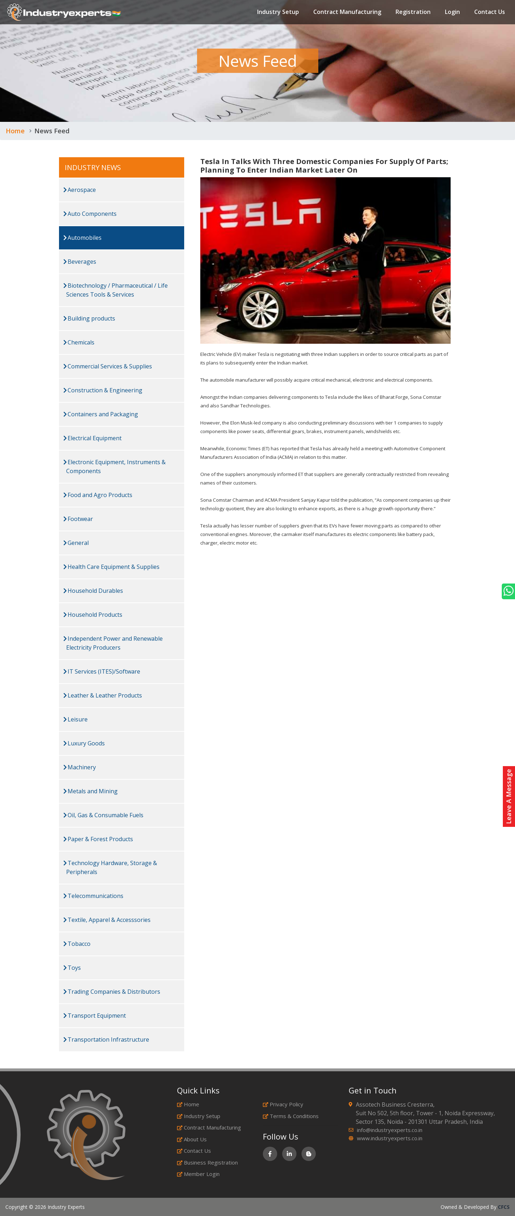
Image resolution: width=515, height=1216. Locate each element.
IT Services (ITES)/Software (101, 671)
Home (15, 130)
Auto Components (90, 214)
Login (452, 12)
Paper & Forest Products (98, 839)
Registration (413, 12)
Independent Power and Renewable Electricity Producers (113, 643)
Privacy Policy (283, 1104)
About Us (192, 1139)
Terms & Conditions (291, 1116)
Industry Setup (278, 12)
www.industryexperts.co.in (389, 1138)
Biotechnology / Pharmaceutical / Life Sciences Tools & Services (115, 290)
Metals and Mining (90, 791)
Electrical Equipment (92, 438)
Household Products (92, 615)
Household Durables (93, 591)
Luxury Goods (84, 743)
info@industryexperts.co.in (389, 1129)
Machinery (79, 767)
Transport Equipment (94, 1015)
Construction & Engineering (102, 390)
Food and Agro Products (97, 495)
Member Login (198, 1173)
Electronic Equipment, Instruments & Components (114, 466)
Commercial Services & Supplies (107, 366)
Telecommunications (93, 896)
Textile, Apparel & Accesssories (107, 920)
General (76, 543)
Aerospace (79, 190)
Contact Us (489, 12)
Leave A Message (508, 796)
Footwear (78, 519)
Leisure (75, 719)
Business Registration (207, 1162)
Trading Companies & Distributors (111, 992)
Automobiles (82, 238)
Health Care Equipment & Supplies (111, 567)
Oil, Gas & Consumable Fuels (103, 815)
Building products (89, 318)
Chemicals (78, 342)
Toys (72, 968)
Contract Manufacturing (347, 12)
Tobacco (76, 944)
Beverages (79, 261)
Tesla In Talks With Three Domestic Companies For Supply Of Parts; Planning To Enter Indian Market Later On (324, 166)
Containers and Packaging (100, 414)
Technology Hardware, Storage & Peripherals (110, 867)
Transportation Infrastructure (106, 1039)
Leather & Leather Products (102, 695)
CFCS (504, 1206)
